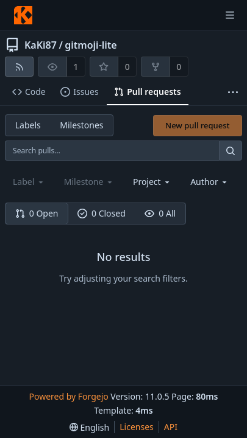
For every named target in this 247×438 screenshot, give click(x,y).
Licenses (137, 427)
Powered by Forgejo (68, 396)
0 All (160, 213)
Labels (28, 125)
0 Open (37, 213)
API (170, 427)
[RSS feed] (19, 67)
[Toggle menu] (230, 15)
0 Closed (101, 213)
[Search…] (230, 151)
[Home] (23, 15)
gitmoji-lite (90, 45)
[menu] (89, 427)
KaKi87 (40, 45)
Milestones (81, 125)
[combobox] (152, 181)
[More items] (233, 92)
